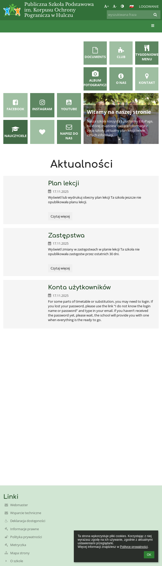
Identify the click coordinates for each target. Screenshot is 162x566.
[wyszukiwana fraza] (133, 14)
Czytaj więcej (60, 217)
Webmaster (19, 505)
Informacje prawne (24, 529)
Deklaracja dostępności (27, 520)
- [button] (115, 6)
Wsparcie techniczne (25, 513)
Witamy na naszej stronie (119, 111)
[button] (131, 6)
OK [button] (149, 555)
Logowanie (149, 6)
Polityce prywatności (134, 547)
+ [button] (106, 6)
